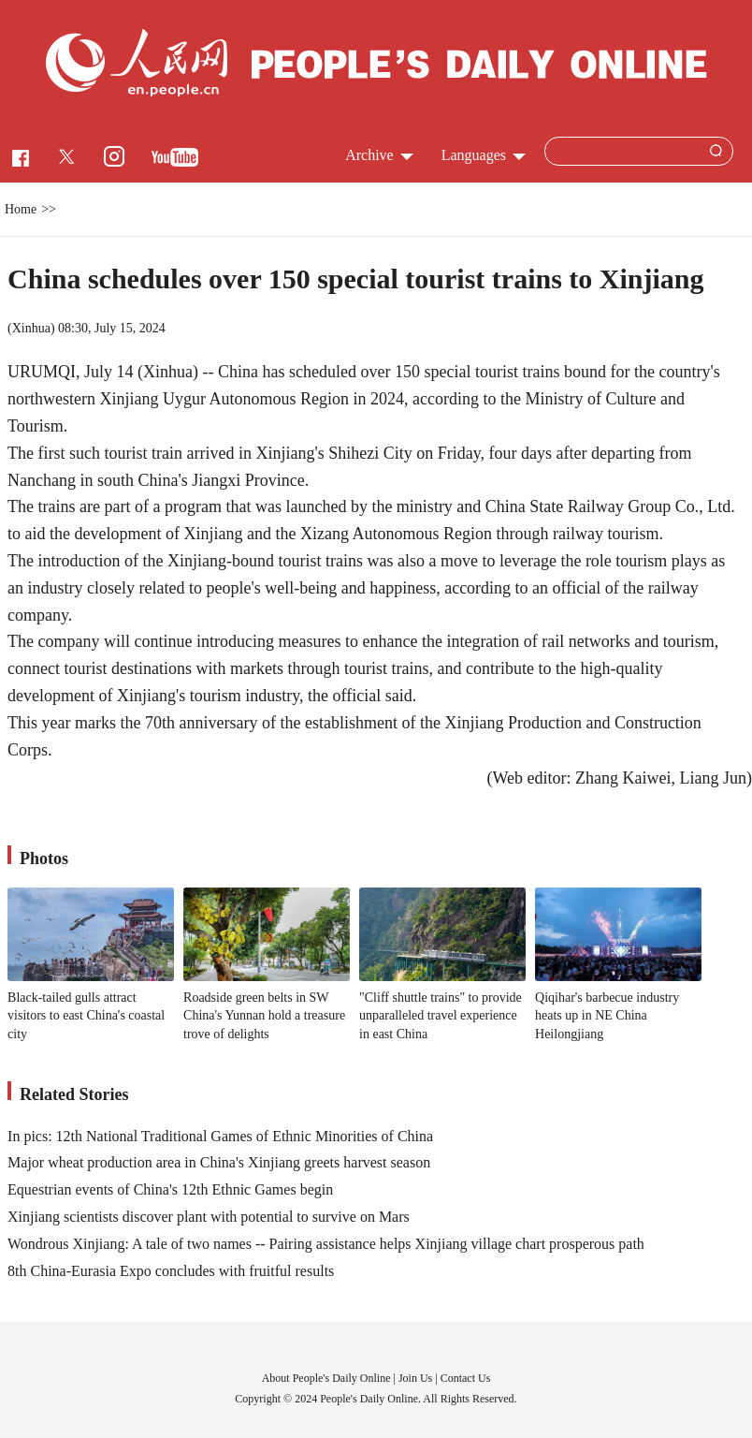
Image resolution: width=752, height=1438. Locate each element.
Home (20, 209)
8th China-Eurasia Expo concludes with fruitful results (170, 1271)
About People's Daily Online (326, 1378)
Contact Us (466, 1378)
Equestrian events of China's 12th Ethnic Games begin (170, 1189)
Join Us (416, 1378)
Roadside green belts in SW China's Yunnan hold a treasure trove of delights (264, 1015)
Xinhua (31, 328)
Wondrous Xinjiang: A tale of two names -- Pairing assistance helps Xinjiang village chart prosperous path (325, 1244)
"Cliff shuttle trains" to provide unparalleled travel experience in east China (440, 1015)
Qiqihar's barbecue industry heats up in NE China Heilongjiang (607, 1015)
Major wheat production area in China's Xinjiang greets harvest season (218, 1162)
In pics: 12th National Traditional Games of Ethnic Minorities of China (220, 1136)
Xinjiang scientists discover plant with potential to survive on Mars (208, 1217)
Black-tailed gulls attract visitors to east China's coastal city (86, 1015)
